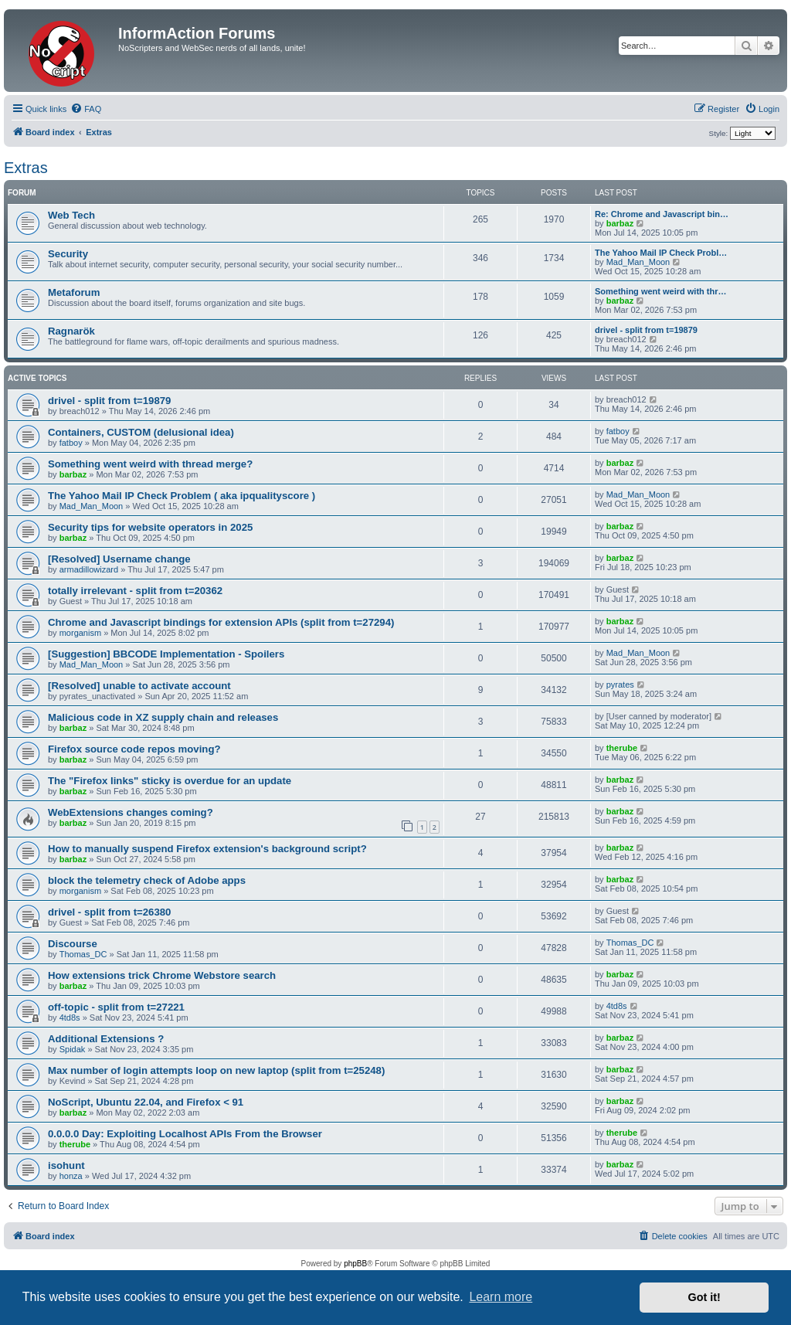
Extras (26, 167)
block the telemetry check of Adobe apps (147, 880)
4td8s (69, 1017)
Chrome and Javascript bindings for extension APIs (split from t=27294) (221, 622)
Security (68, 254)
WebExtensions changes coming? (130, 812)
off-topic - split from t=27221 (116, 1007)
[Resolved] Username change (119, 559)
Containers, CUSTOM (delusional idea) (141, 432)
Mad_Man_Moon (638, 262)
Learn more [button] (500, 1296)
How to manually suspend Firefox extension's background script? (207, 848)
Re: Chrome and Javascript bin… (661, 214)
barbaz (619, 223)
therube (621, 748)
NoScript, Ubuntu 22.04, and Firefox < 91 (145, 1102)
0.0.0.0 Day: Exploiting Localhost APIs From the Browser (185, 1134)
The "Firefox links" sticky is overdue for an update (169, 781)
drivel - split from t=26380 (109, 912)
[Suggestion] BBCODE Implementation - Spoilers (166, 654)
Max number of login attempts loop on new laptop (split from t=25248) (216, 1070)
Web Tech (71, 215)
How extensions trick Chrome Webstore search (162, 975)
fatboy (71, 442)
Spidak (72, 1049)
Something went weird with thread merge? (150, 464)
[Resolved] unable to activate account (139, 685)
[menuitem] (85, 109)
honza (71, 1176)
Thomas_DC (83, 954)
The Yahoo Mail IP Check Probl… (661, 252)
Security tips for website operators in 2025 (150, 527)
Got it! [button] (704, 1297)
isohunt (66, 1165)
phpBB (355, 1263)
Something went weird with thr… (661, 291)
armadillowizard (88, 569)
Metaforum (74, 292)
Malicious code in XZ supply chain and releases (163, 717)
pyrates (620, 684)
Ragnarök (71, 331)
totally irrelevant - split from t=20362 (135, 590)
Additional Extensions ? (106, 1039)
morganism (80, 632)
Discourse (72, 944)
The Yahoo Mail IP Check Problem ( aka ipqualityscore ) (181, 495)
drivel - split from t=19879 (646, 330)
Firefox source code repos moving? (134, 749)
